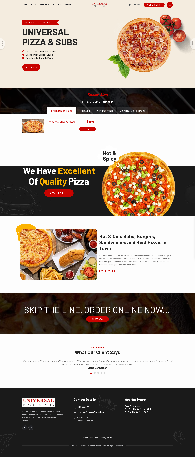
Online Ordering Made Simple (37, 54)
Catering (44, 4)
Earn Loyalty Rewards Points (37, 58)
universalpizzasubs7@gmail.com (91, 412)
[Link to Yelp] (30, 427)
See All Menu (59, 193)
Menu (33, 4)
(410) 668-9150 (83, 407)
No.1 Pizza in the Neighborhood (39, 51)
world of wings (104, 110)
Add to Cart (87, 129)
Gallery (56, 4)
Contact (68, 4)
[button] (91, 373)
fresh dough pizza (61, 110)
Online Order (154, 5)
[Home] (99, 4)
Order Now (31, 67)
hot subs (85, 110)
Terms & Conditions (89, 437)
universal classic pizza (132, 110)
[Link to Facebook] (24, 427)
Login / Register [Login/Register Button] (133, 4)
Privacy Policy (106, 437)
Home (25, 4)
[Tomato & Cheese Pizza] (33, 126)
